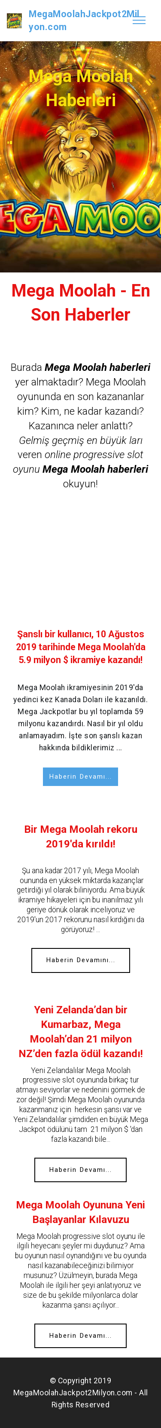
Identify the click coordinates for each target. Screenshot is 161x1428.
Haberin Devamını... (80, 960)
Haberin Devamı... (80, 776)
